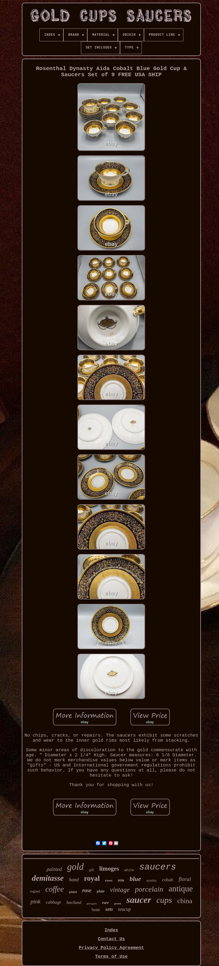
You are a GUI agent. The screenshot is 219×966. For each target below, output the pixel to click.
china (184, 901)
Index (111, 930)
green (117, 903)
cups (164, 900)
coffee (54, 889)
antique (180, 888)
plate (101, 891)
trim (121, 880)
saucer (138, 900)
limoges (109, 868)
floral (185, 879)
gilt (91, 870)
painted (54, 869)
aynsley (151, 880)
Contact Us (111, 938)
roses (109, 880)
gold (75, 867)
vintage (120, 889)
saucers (157, 867)
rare (105, 902)
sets (109, 909)
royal (92, 878)
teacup (124, 909)
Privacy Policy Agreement (111, 947)
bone (96, 909)
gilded (73, 892)
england (35, 891)
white (129, 870)
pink (35, 901)
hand (73, 879)
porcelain (149, 889)
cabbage (53, 902)
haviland (74, 902)
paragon (92, 903)
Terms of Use (111, 956)
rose (86, 890)
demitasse (48, 878)
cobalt (167, 879)
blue (135, 878)
